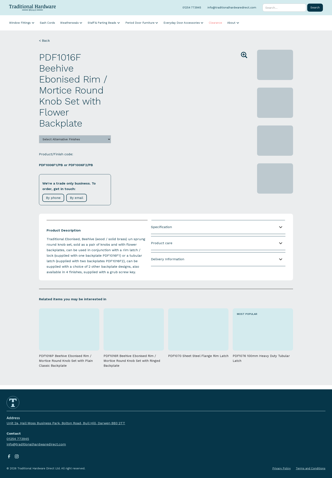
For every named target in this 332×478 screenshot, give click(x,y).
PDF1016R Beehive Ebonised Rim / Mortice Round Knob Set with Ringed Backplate (132, 361)
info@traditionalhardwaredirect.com (36, 444)
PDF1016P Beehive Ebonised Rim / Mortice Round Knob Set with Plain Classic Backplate (66, 361)
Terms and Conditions (310, 468)
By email (76, 198)
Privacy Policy (281, 468)
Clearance (215, 22)
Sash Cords (47, 22)
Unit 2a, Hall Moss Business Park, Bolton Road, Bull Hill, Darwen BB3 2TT (66, 423)
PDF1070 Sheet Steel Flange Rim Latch (198, 356)
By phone (53, 198)
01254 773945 (18, 439)
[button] (22, 23)
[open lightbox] (187, 92)
